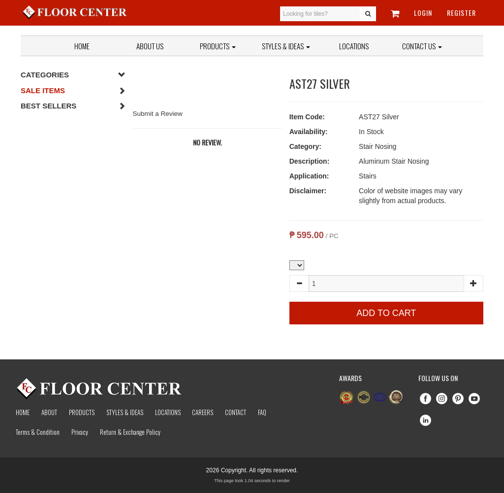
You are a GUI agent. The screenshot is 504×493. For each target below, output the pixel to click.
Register (461, 12)
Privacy (79, 432)
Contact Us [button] (422, 45)
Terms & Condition (38, 432)
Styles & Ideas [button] (286, 45)
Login (423, 12)
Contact (235, 412)
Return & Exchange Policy (130, 432)
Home (82, 45)
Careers (202, 412)
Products (218, 45)
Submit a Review (158, 113)
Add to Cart (386, 313)
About (49, 412)
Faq (262, 412)
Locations (354, 45)
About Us (149, 45)
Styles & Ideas (124, 412)
